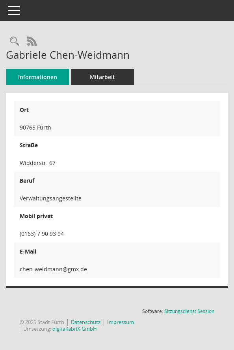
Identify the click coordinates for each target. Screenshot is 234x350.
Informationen (37, 77)
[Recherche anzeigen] (14, 41)
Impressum (120, 322)
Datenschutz (85, 322)
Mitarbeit (102, 77)
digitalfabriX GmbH (74, 328)
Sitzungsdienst (189, 311)
